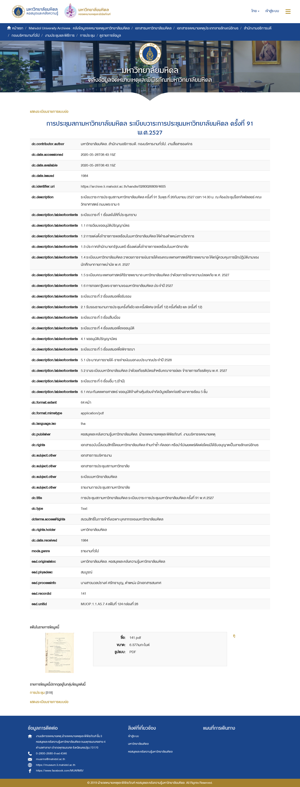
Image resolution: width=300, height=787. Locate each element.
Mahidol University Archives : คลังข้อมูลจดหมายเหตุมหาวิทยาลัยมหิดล (79, 28)
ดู (234, 635)
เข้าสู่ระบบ (133, 736)
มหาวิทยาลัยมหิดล (138, 743)
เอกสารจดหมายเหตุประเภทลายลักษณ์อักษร (207, 28)
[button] (255, 11)
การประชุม (87, 35)
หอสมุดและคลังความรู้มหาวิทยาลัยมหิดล (150, 751)
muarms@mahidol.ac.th (50, 759)
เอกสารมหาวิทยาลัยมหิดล (153, 28)
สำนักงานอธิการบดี (257, 28)
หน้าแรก (17, 28)
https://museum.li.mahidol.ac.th (55, 764)
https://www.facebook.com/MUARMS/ (60, 770)
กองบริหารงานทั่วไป (26, 35)
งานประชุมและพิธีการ (60, 35)
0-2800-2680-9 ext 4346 (51, 753)
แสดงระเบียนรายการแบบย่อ (49, 112)
